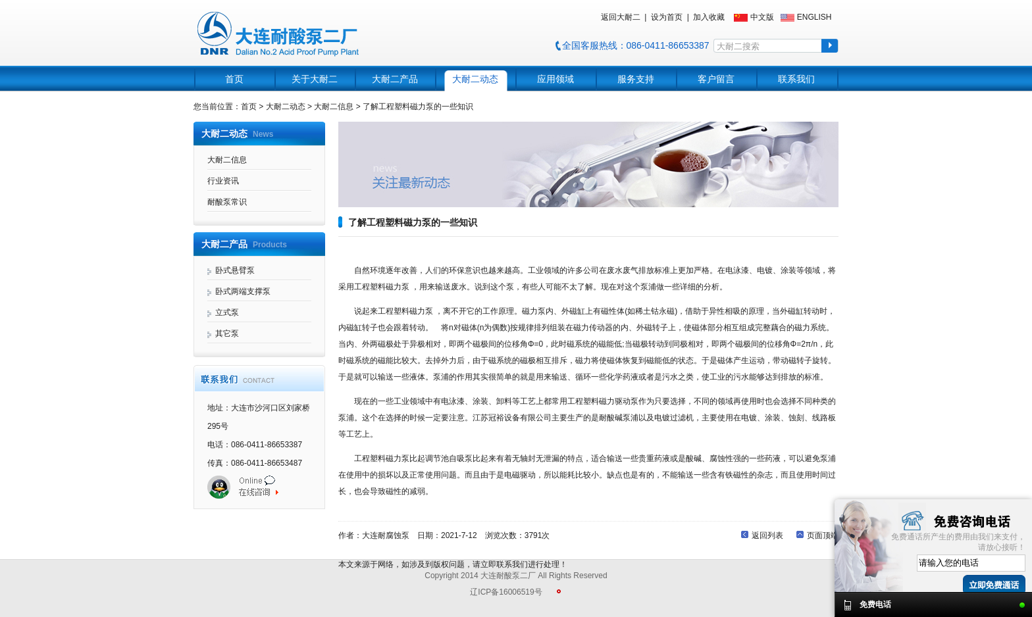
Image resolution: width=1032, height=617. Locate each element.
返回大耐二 (620, 17)
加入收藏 (709, 17)
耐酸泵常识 (227, 202)
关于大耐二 (315, 79)
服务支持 (635, 79)
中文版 (762, 17)
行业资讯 (223, 180)
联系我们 (796, 79)
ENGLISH (814, 17)
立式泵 (227, 312)
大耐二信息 (227, 159)
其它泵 (227, 333)
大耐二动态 (475, 79)
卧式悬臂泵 (235, 270)
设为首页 (667, 17)
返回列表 (767, 535)
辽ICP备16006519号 (506, 592)
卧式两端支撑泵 (243, 291)
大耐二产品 (395, 79)
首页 (234, 79)
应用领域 (555, 79)
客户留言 (716, 79)
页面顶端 (822, 535)
